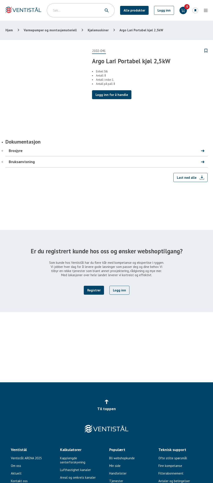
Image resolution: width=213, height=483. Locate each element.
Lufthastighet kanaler (75, 470)
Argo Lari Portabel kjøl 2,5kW (141, 30)
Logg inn (164, 10)
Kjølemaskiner (98, 30)
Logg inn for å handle (112, 95)
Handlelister (118, 473)
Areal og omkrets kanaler (78, 477)
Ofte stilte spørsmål (172, 458)
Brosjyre (16, 150)
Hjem (9, 30)
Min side (115, 466)
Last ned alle (186, 177)
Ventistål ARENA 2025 (26, 458)
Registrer (94, 290)
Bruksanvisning (22, 161)
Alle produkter (134, 10)
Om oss (16, 466)
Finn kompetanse (170, 466)
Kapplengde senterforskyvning (72, 460)
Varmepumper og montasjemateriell (50, 30)
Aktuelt (16, 473)
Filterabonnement (170, 473)
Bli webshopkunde (122, 458)
